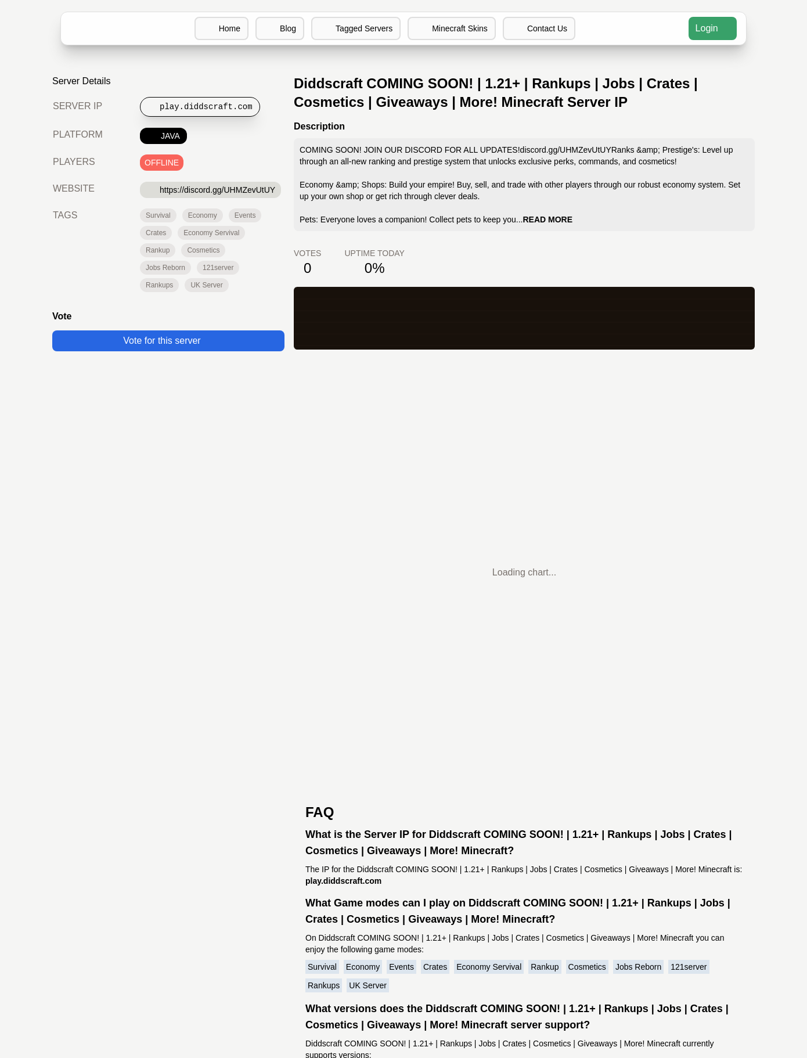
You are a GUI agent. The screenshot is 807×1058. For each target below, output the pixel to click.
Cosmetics (203, 250)
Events (244, 215)
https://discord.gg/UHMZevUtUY (212, 189)
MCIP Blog (404, 806)
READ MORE (547, 219)
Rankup (158, 250)
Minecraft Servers (298, 792)
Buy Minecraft (501, 834)
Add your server (302, 806)
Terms (322, 834)
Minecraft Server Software (527, 820)
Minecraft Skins (452, 28)
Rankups (159, 285)
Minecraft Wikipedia (514, 848)
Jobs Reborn (166, 268)
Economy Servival (210, 233)
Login (712, 28)
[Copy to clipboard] (203, 107)
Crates (155, 233)
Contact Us (541, 28)
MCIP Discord (404, 792)
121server (218, 268)
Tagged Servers (355, 28)
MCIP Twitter (403, 820)
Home (220, 28)
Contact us (313, 820)
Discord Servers (505, 792)
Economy (202, 215)
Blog (279, 28)
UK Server (205, 285)
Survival (158, 215)
